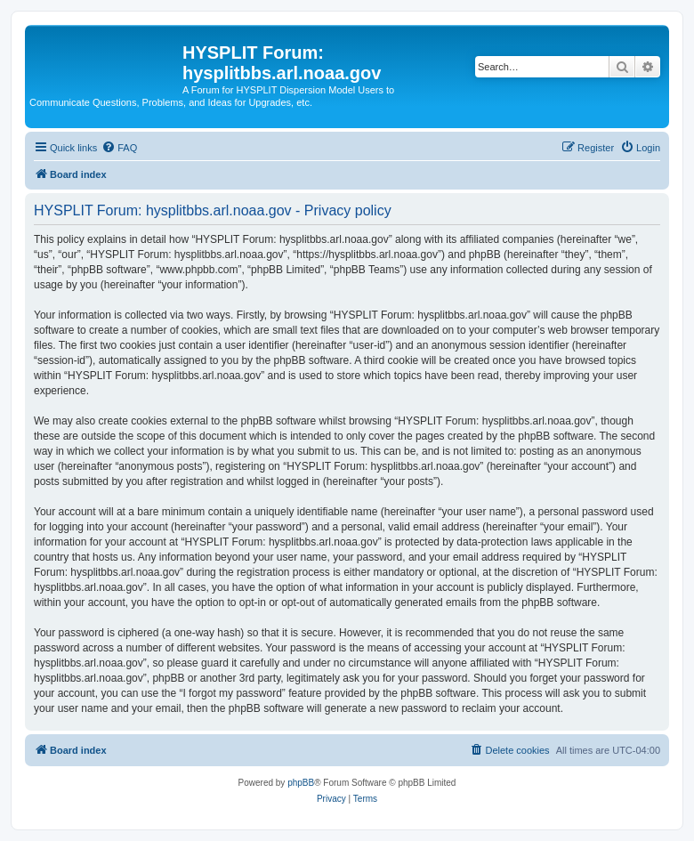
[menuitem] (119, 147)
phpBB (300, 783)
